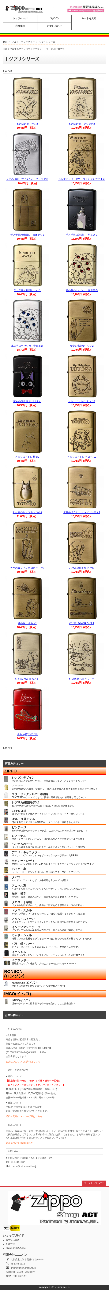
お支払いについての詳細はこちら (23, 1061)
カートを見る (88, 18)
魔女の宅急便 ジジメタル (27, 401)
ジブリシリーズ (47, 42)
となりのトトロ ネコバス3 (81, 456)
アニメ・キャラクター (23, 42)
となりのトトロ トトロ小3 (27, 512)
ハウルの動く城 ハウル (82, 567)
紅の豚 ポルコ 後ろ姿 (27, 678)
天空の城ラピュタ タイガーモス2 (81, 512)
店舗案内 (20, 26)
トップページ (20, 18)
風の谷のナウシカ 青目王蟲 (27, 345)
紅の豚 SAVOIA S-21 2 (81, 623)
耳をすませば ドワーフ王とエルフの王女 (81, 179)
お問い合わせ (54, 26)
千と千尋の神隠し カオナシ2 (27, 234)
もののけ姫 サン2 (27, 123)
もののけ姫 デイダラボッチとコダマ (27, 179)
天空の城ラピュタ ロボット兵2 (27, 567)
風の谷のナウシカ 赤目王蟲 (82, 290)
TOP (5, 42)
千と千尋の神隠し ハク (27, 290)
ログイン (54, 18)
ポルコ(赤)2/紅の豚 (27, 734)
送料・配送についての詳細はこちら (24, 1116)
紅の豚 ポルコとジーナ (82, 678)
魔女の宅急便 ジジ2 (81, 345)
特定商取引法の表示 (16, 1248)
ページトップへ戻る (94, 1183)
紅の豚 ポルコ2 (27, 623)
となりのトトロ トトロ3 (81, 401)
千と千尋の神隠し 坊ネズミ (82, 234)
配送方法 (10, 1244)
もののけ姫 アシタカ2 (82, 123)
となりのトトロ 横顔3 (27, 456)
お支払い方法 (12, 1240)
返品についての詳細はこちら (21, 1143)
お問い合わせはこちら (17, 1276)
